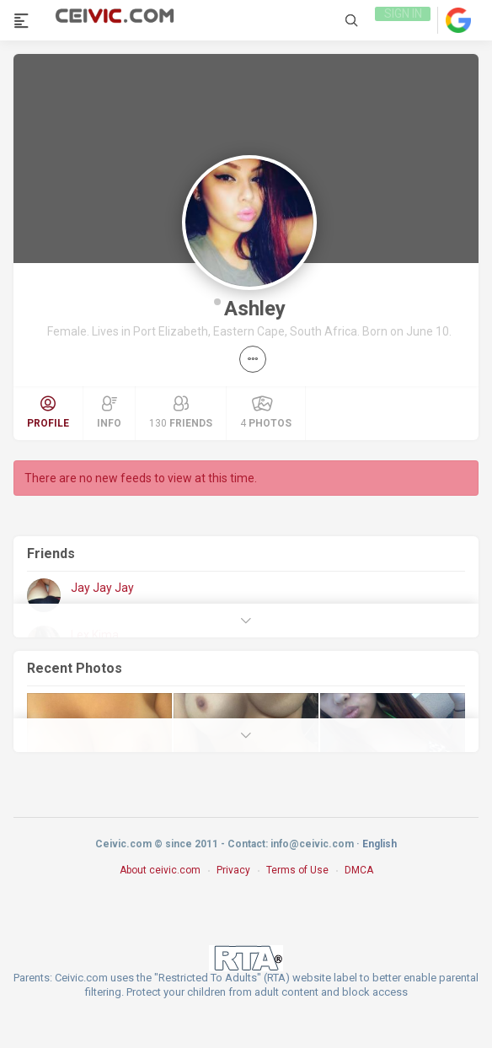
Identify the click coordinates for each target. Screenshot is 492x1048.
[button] (252, 359)
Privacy (233, 870)
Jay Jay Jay (102, 587)
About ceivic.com (160, 870)
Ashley (255, 308)
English (379, 844)
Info (109, 412)
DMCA (359, 870)
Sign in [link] (401, 20)
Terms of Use (297, 870)
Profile (48, 412)
